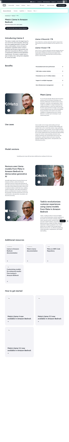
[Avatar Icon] (66, 2)
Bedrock (13, 15)
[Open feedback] (67, 221)
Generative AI (7, 15)
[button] (11, 5)
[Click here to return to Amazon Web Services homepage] (4, 6)
